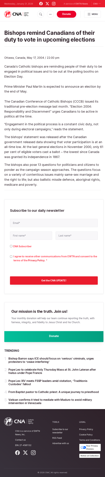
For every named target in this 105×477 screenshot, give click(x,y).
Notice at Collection (90, 455)
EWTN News (82, 3)
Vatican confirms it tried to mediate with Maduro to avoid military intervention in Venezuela (50, 401)
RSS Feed (57, 438)
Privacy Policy (36, 260)
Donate (66, 13)
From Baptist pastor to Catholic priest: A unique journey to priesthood (53, 392)
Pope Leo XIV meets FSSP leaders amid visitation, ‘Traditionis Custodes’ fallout (47, 382)
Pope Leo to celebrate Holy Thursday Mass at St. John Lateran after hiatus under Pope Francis (52, 371)
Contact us (20, 440)
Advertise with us (60, 443)
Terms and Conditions (89, 440)
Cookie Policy (86, 434)
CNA (97, 3)
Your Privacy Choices (89, 448)
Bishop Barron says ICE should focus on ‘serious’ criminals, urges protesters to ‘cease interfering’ (51, 360)
